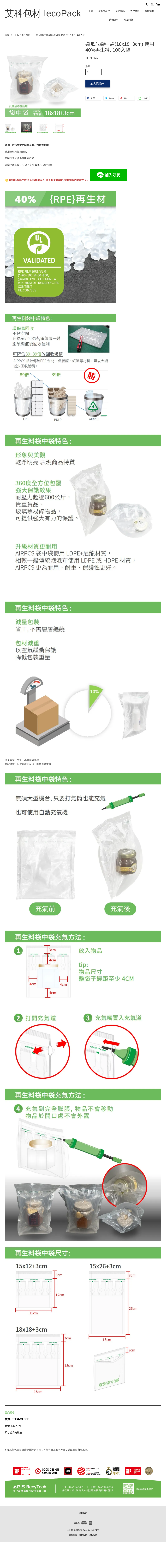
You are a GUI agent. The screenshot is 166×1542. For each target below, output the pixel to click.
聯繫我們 (83, 1513)
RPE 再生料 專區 (22, 35)
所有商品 (104, 11)
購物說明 (113, 19)
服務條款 (73, 1535)
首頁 (90, 11)
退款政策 (93, 1535)
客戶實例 (134, 11)
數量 (87, 66)
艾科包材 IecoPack (43, 13)
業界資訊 (120, 11)
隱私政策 (83, 1535)
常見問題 (128, 19)
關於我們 (149, 11)
